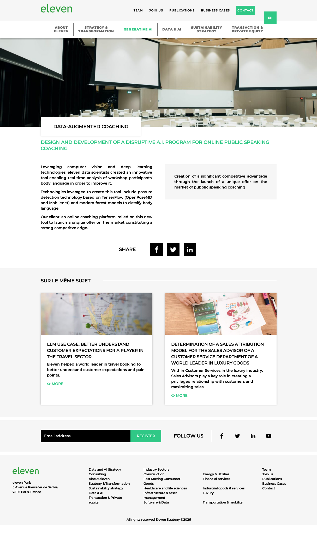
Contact (268, 488)
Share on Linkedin (190, 249)
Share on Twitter (173, 249)
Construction (153, 474)
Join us (156, 10)
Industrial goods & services (223, 488)
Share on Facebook (156, 249)
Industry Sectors (156, 469)
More (55, 383)
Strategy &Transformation (96, 29)
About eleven (99, 479)
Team (138, 10)
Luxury (208, 493)
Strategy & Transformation (109, 484)
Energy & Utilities (216, 474)
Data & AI (171, 29)
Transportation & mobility (223, 502)
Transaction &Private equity (247, 29)
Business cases (215, 10)
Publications (182, 10)
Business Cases (274, 484)
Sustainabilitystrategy (206, 29)
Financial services (216, 479)
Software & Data (156, 502)
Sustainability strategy (106, 488)
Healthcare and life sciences (165, 488)
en (270, 18)
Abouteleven (61, 29)
